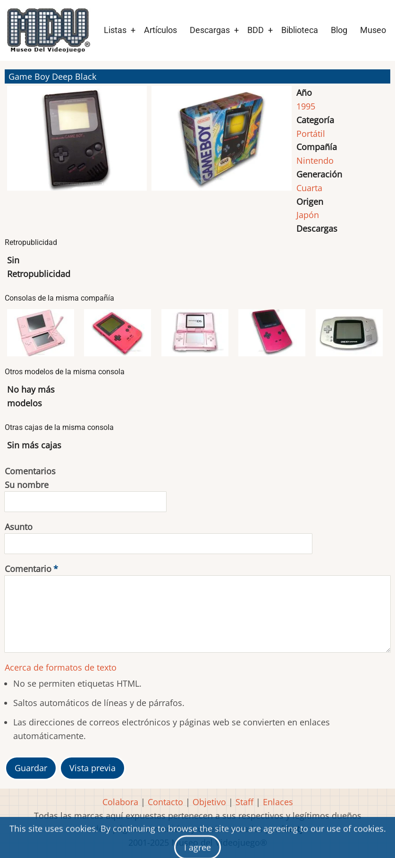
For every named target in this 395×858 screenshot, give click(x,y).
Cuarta (309, 187)
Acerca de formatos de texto (61, 667)
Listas (115, 30)
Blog (339, 30)
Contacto (165, 802)
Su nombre (27, 484)
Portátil (310, 133)
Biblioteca (299, 30)
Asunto (19, 526)
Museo (373, 30)
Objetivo (209, 802)
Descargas (210, 30)
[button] (77, 142)
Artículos (160, 30)
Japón (307, 214)
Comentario (28, 568)
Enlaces (278, 802)
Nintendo (315, 160)
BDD (255, 30)
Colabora (120, 802)
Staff (244, 802)
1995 (305, 106)
